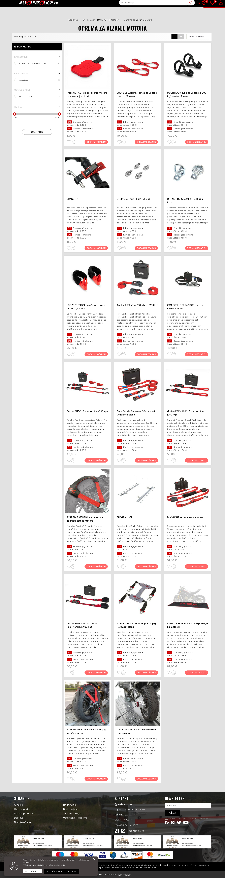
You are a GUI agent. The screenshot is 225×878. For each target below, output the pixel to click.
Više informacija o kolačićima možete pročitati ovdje (44, 865)
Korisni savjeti (84, 3)
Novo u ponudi (50, 3)
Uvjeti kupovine (22, 809)
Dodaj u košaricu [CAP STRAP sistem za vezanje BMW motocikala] (146, 778)
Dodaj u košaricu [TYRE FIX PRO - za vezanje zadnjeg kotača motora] (96, 778)
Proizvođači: (22, 73)
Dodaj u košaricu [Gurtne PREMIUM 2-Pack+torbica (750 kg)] (196, 460)
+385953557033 (135, 830)
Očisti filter (37, 132)
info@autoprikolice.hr (128, 3)
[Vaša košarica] (214, 5)
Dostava (18, 817)
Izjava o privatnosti (24, 813)
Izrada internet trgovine (105, 874)
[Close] (32, 871)
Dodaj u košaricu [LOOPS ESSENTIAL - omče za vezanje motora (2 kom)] (146, 142)
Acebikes (39, 80)
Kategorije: (21, 57)
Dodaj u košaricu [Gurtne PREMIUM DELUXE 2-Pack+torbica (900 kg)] (96, 672)
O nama (18, 804)
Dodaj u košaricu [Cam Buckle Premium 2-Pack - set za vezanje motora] (146, 460)
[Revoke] (61, 871)
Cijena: (18, 107)
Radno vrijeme (71, 809)
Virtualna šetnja (72, 813)
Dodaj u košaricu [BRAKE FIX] (96, 248)
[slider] (14, 114)
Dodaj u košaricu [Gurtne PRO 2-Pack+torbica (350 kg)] (96, 460)
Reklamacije (69, 804)
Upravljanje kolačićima (75, 817)
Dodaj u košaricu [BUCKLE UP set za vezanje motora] (196, 566)
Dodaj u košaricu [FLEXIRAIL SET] (146, 566)
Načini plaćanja (22, 822)
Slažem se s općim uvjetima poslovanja (189, 818)
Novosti (67, 3)
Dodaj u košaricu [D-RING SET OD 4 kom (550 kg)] (146, 248)
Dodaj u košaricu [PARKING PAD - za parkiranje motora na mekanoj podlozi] (96, 142)
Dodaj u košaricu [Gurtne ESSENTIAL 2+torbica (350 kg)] (146, 354)
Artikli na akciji (28, 3)
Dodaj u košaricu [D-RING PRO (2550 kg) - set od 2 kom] (196, 248)
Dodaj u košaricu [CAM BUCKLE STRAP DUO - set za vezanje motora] (196, 354)
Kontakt (186, 3)
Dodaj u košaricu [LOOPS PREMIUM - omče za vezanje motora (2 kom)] (96, 354)
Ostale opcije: (22, 89)
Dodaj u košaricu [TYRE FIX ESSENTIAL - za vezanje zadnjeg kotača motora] (96, 566)
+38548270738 (171, 3)
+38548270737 (153, 3)
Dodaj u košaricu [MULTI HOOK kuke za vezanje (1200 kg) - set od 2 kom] (196, 142)
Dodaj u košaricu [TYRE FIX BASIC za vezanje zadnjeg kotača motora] (146, 672)
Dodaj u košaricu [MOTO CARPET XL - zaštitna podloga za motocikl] (196, 672)
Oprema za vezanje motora (39, 63)
